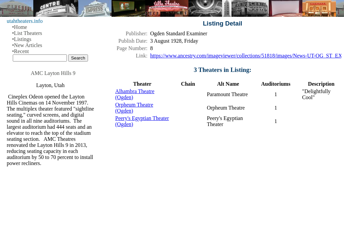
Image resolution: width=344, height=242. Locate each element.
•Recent (20, 51)
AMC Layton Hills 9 (53, 73)
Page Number (131, 48)
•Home (19, 27)
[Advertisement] (222, 186)
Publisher (136, 33)
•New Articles (27, 45)
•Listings (21, 39)
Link (141, 55)
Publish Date (132, 41)
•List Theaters (27, 33)
